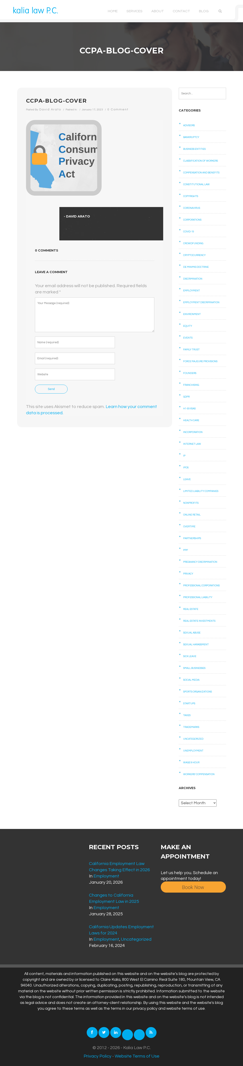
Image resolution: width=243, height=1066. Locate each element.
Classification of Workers (200, 161)
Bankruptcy (191, 137)
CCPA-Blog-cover (56, 100)
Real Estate (190, 609)
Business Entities (194, 149)
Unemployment (193, 750)
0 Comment (118, 109)
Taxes (187, 715)
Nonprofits (191, 503)
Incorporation (193, 432)
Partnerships (192, 538)
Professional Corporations (201, 585)
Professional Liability (197, 597)
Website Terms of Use (137, 1056)
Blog (204, 11)
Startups (189, 703)
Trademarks (191, 727)
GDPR (186, 397)
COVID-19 (188, 231)
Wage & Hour (191, 762)
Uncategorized (193, 739)
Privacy (188, 574)
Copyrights (190, 196)
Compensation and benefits (201, 172)
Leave (187, 479)
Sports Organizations (197, 691)
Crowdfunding (193, 243)
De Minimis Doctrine (196, 267)
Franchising (191, 385)
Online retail (192, 515)
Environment (192, 314)
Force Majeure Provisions (200, 361)
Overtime (189, 526)
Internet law (192, 444)
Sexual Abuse (192, 632)
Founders (189, 373)
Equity (187, 326)
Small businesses (194, 668)
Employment (191, 290)
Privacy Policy (97, 1056)
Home (113, 11)
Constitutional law (196, 184)
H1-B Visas (189, 408)
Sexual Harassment (196, 644)
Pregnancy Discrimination (200, 562)
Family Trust (191, 349)
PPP (185, 550)
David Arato (50, 109)
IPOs (186, 467)
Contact (181, 11)
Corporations (192, 220)
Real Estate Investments (199, 621)
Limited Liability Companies (200, 491)
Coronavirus (191, 208)
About (157, 11)
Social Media (191, 680)
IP (184, 456)
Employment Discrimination (201, 302)
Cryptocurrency (194, 255)
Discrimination (192, 279)
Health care (191, 420)
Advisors (189, 125)
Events (188, 338)
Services (135, 11)
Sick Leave (189, 656)
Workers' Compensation (199, 774)
